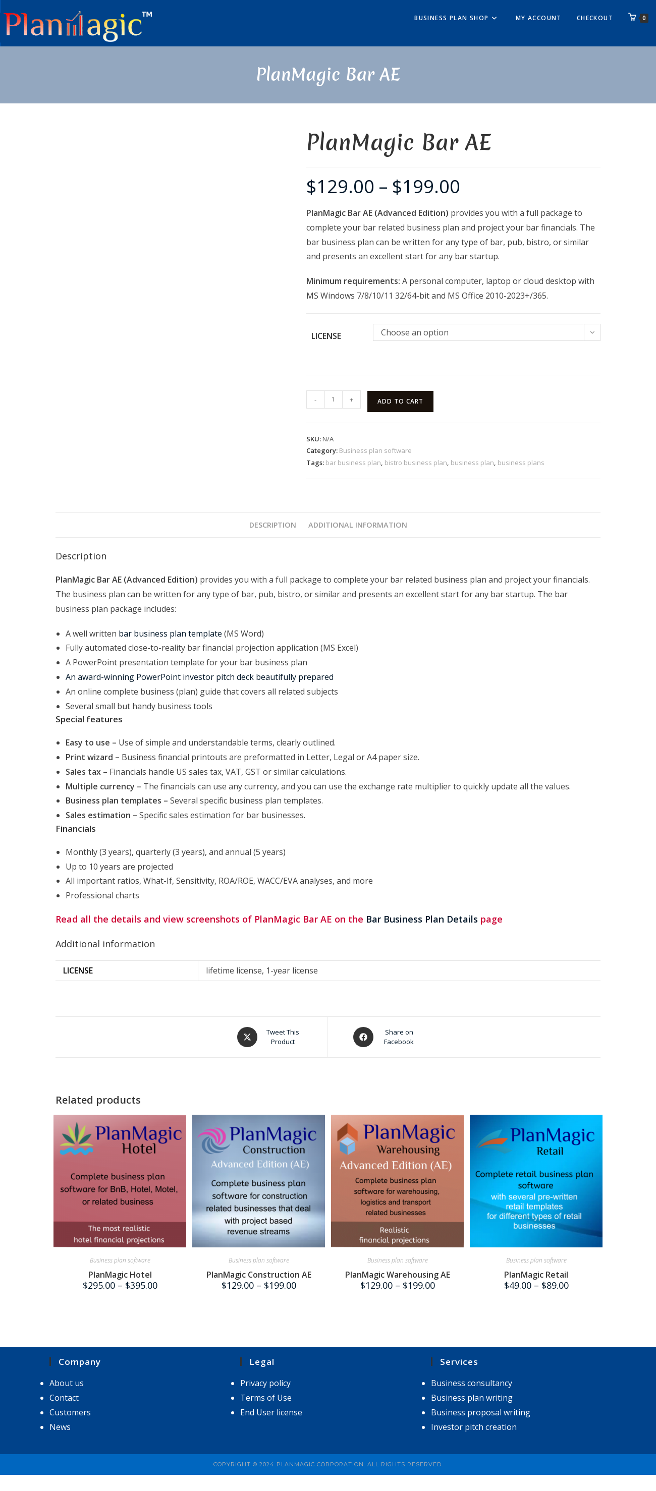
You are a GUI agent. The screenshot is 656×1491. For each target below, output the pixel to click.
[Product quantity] (333, 399)
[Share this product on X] (269, 1037)
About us (66, 1383)
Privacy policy (265, 1383)
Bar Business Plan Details (422, 919)
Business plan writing (472, 1397)
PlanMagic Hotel (120, 1274)
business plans (521, 462)
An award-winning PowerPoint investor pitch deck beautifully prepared (200, 676)
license (326, 335)
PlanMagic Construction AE (258, 1274)
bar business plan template (170, 633)
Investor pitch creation (474, 1426)
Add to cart (400, 401)
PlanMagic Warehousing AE (397, 1274)
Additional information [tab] (357, 525)
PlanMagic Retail (536, 1274)
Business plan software (375, 450)
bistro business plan (416, 462)
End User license (271, 1412)
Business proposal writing (480, 1412)
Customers (70, 1412)
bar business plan (353, 462)
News (60, 1426)
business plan (472, 462)
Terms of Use (266, 1397)
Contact (64, 1397)
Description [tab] (272, 525)
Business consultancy (471, 1383)
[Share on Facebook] (386, 1037)
